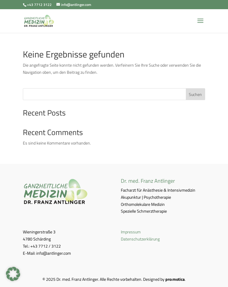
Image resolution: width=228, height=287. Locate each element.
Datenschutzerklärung (140, 239)
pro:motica (175, 279)
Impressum (131, 232)
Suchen (195, 94)
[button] (13, 274)
